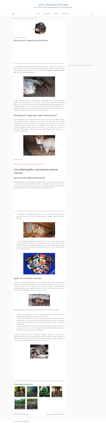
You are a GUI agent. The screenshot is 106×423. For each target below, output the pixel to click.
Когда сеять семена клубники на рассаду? (55, 414)
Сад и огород (47, 14)
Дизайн (57, 14)
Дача (38, 14)
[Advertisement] (39, 54)
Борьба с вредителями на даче (20, 37)
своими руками (61, 318)
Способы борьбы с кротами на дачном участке (32, 164)
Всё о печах (66, 13)
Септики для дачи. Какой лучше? (21, 414)
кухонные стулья (18, 159)
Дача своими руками (53, 5)
